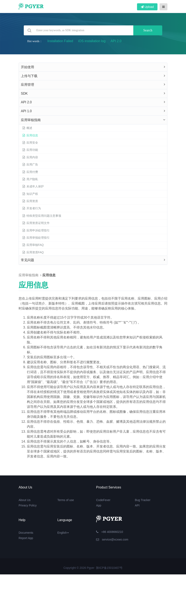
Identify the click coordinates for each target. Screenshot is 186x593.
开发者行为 (31, 208)
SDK (24, 93)
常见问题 (27, 260)
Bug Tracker (142, 500)
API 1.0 (26, 111)
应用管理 (27, 84)
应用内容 (30, 157)
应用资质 (30, 201)
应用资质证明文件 (36, 223)
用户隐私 (30, 179)
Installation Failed (60, 41)
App (98, 505)
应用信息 (30, 135)
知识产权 (30, 193)
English (63, 532)
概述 (27, 128)
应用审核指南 (31, 120)
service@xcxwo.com (112, 539)
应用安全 (30, 142)
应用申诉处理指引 (36, 230)
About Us (25, 500)
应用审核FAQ (33, 244)
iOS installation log (92, 41)
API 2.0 (116, 41)
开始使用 (27, 67)
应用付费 (30, 172)
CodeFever (103, 500)
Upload (147, 6)
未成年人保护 (33, 186)
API (137, 505)
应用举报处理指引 (36, 237)
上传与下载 (29, 76)
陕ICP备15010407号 (109, 567)
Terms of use (65, 500)
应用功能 (30, 149)
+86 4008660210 (109, 531)
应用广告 (30, 164)
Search (147, 30)
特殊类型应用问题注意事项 (41, 215)
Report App (26, 538)
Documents (26, 532)
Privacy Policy (28, 505)
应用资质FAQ (33, 252)
